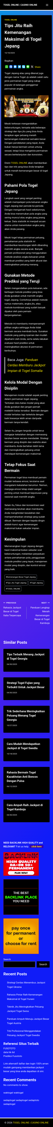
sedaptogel (9, 1100)
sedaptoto (33, 1100)
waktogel (8, 1092)
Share (38, 67)
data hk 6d (9, 1052)
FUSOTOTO (9, 1048)
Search (7, 959)
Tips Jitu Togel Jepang (16, 583)
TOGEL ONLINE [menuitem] (19, 162)
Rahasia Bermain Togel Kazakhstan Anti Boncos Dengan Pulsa (22, 777)
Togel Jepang (36, 583)
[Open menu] (47, 5)
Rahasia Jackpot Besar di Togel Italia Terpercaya (13, 609)
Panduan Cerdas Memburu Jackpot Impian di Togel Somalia (26, 365)
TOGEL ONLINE (11, 20)
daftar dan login (27, 1063)
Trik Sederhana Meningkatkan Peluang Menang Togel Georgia (26, 715)
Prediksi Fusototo (12, 1056)
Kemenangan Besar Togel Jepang (21, 577)
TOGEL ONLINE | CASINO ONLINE (31, 1122)
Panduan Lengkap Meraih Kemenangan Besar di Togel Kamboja (39, 612)
